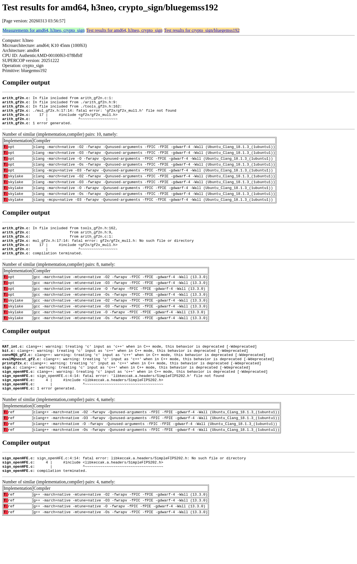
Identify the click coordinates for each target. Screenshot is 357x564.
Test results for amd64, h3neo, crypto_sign (124, 30)
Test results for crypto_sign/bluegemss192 (201, 30)
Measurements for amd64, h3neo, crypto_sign (44, 30)
